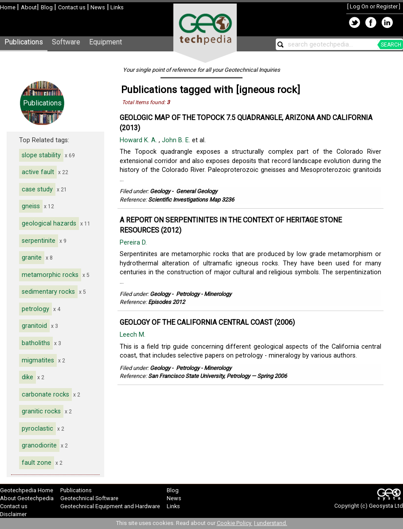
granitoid (34, 326)
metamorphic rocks (50, 275)
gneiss (31, 206)
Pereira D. (134, 242)
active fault (38, 172)
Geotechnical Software (89, 498)
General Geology (196, 191)
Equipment (105, 42)
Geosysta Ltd (386, 505)
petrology (35, 309)
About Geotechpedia (27, 498)
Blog (47, 7)
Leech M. (133, 334)
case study (37, 189)
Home (8, 7)
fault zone (36, 463)
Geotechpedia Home (26, 490)
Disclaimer (13, 514)
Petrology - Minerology (203, 294)
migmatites (38, 360)
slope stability (41, 155)
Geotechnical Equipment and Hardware (110, 506)
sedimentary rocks (48, 292)
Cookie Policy (235, 523)
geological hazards (49, 223)
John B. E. (177, 140)
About (29, 7)
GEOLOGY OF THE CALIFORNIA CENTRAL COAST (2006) (207, 322)
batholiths (36, 343)
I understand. (270, 523)
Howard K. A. (139, 140)
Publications (23, 42)
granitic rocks (41, 411)
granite (32, 257)
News (97, 7)
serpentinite (38, 241)
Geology (160, 191)
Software (66, 42)
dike (27, 377)
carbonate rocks (45, 394)
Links (116, 7)
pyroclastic (37, 428)
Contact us (72, 7)
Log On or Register (374, 6)
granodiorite (39, 445)
